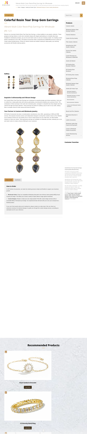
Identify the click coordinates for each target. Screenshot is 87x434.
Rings (70, 195)
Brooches (74, 194)
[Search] (72, 15)
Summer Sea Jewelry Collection (71, 51)
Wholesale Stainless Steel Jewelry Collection (72, 84)
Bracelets (78, 194)
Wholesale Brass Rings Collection (71, 79)
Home (19, 7)
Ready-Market (17, 424)
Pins (76, 195)
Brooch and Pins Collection (72, 111)
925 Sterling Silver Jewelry (72, 74)
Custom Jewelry (71, 193)
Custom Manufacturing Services (71, 134)
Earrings (66, 194)
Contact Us (67, 198)
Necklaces (67, 195)
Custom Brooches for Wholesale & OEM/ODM (72, 56)
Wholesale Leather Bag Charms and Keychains (71, 124)
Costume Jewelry (70, 25)
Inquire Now (9, 15)
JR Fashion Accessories (17, 422)
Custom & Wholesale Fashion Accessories (71, 129)
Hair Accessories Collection (73, 102)
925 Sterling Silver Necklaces (70, 70)
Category (23, 7)
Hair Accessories (70, 99)
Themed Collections (70, 34)
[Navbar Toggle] (83, 3)
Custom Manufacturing (73, 197)
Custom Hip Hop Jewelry (72, 38)
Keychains (67, 197)
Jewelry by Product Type (31, 7)
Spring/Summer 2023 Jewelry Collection (71, 46)
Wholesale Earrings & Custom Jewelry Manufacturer (47, 7)
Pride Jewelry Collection (71, 41)
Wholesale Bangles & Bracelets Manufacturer (72, 92)
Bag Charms (79, 195)
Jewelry (69, 194)
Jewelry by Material (70, 60)
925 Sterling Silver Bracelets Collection (70, 65)
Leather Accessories (71, 119)
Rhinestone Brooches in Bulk (71, 115)
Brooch (73, 195)
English (77, 2)
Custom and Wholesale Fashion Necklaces (74, 105)
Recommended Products (43, 345)
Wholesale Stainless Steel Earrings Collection (72, 30)
